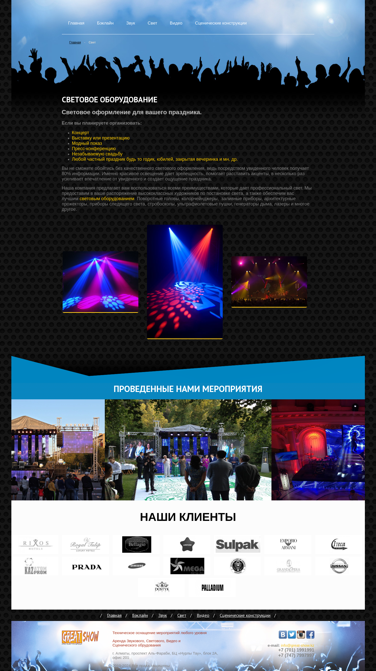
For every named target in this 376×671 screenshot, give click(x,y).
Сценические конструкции (221, 23)
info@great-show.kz (297, 645)
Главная (76, 23)
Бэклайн (105, 23)
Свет (152, 23)
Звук (130, 23)
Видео (176, 23)
